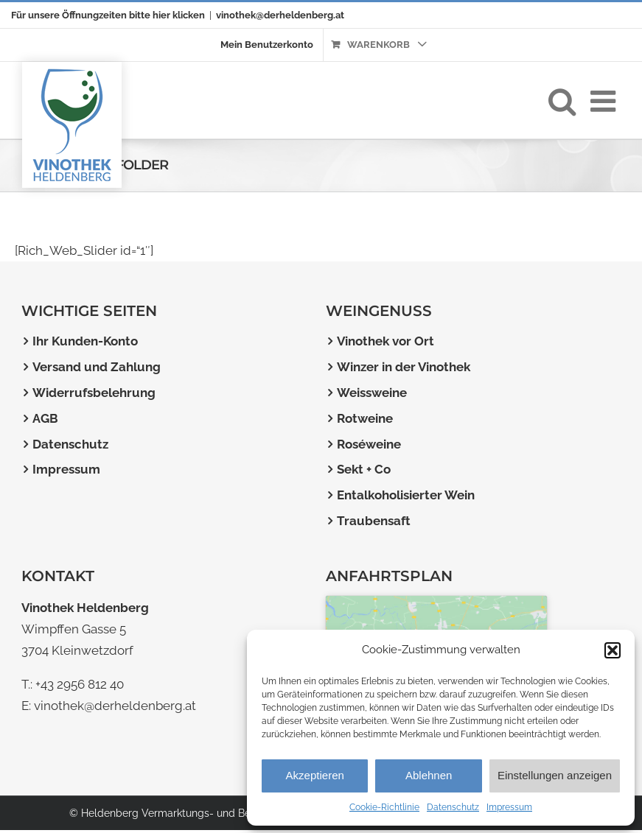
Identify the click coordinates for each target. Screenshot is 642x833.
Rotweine (365, 418)
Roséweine (369, 444)
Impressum (509, 807)
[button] (612, 650)
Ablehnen (428, 775)
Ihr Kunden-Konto (85, 341)
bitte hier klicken (167, 15)
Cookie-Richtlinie (384, 807)
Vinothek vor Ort (385, 341)
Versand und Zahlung (96, 366)
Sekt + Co (364, 469)
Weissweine (372, 392)
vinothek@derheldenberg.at (280, 15)
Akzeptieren (315, 775)
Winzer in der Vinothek (403, 366)
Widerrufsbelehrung (94, 392)
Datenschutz (453, 807)
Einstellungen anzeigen (555, 775)
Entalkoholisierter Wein (406, 495)
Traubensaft (374, 520)
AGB (45, 418)
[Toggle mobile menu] (605, 96)
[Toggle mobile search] (562, 96)
